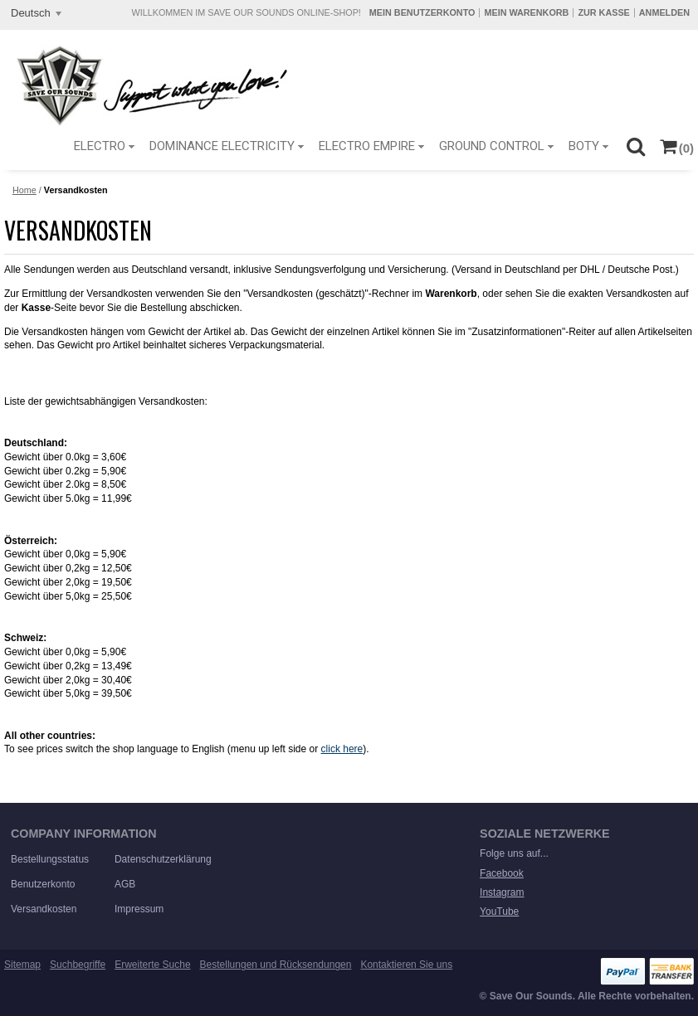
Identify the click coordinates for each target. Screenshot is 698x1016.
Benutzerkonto (43, 884)
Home (24, 190)
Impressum (139, 909)
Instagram (502, 892)
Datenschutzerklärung (163, 859)
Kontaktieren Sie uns (406, 964)
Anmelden (664, 12)
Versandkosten (43, 909)
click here (342, 749)
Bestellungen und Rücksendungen (276, 964)
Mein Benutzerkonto (422, 12)
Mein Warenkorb (526, 12)
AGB (125, 884)
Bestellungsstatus (50, 859)
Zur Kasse (603, 12)
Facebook (502, 873)
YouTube (499, 911)
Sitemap (22, 964)
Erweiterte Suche (152, 964)
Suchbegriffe (77, 964)
